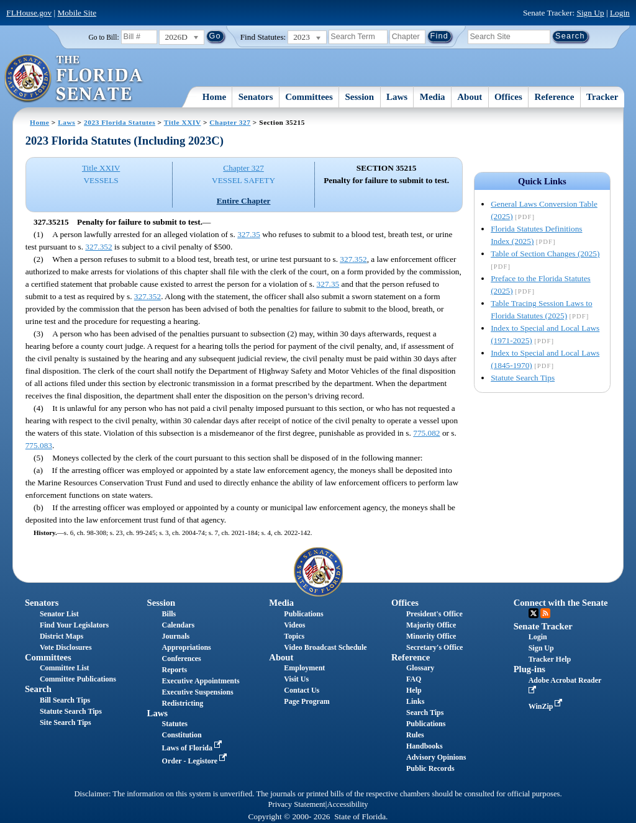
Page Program (306, 701)
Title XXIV (182, 122)
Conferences (181, 658)
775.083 (38, 445)
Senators (255, 97)
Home (214, 97)
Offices (508, 97)
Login (620, 12)
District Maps (61, 636)
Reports (175, 669)
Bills (169, 613)
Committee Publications (78, 679)
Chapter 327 (229, 122)
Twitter (533, 613)
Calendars (178, 625)
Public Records (430, 768)
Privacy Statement (296, 804)
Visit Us (296, 679)
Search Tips (424, 712)
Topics (294, 636)
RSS (545, 613)
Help (414, 690)
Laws (396, 97)
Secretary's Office (434, 647)
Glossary (420, 667)
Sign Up (590, 12)
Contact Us (301, 690)
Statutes (175, 723)
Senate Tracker (543, 626)
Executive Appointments (201, 681)
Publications (303, 613)
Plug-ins (529, 669)
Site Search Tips (65, 722)
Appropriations (186, 647)
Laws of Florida (193, 748)
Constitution (182, 735)
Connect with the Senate (561, 603)
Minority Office (431, 636)
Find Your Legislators (74, 625)
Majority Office (431, 625)
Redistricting (183, 703)
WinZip (547, 706)
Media (432, 97)
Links (415, 701)
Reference (555, 97)
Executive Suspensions (198, 692)
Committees (309, 97)
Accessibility (347, 804)
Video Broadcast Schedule (325, 647)
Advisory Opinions (436, 757)
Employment (304, 667)
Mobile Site (77, 12)
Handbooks (424, 746)
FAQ (413, 679)
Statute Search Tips (523, 377)
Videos (294, 625)
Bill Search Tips (65, 700)
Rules (415, 735)
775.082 (426, 433)
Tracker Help (550, 659)
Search (38, 689)
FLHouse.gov (29, 12)
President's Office (434, 613)
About (469, 97)
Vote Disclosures (66, 647)
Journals (176, 636)
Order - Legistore (196, 761)
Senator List (59, 613)
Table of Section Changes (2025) (545, 253)
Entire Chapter (244, 200)
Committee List (64, 667)
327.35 (248, 234)
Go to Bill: (103, 37)
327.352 (98, 246)
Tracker (602, 97)
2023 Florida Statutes (119, 122)
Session (360, 97)
